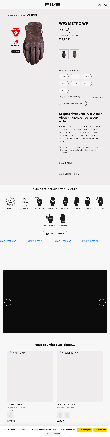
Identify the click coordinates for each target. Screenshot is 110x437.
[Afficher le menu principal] (5, 4)
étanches (93, 147)
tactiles (84, 150)
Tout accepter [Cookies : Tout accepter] (85, 429)
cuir (86, 147)
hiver (61, 150)
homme (68, 150)
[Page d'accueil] (52, 4)
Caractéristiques (69, 174)
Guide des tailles (97, 97)
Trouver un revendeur (73, 103)
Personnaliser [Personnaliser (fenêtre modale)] (53, 433)
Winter (23, 15)
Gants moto (11, 15)
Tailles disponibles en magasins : (69, 70)
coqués (80, 147)
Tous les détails (57, 233)
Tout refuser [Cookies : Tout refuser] (100, 429)
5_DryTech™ (71, 147)
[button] (99, 4)
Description (66, 162)
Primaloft (76, 150)
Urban (18, 15)
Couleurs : (62, 47)
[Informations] (79, 96)
